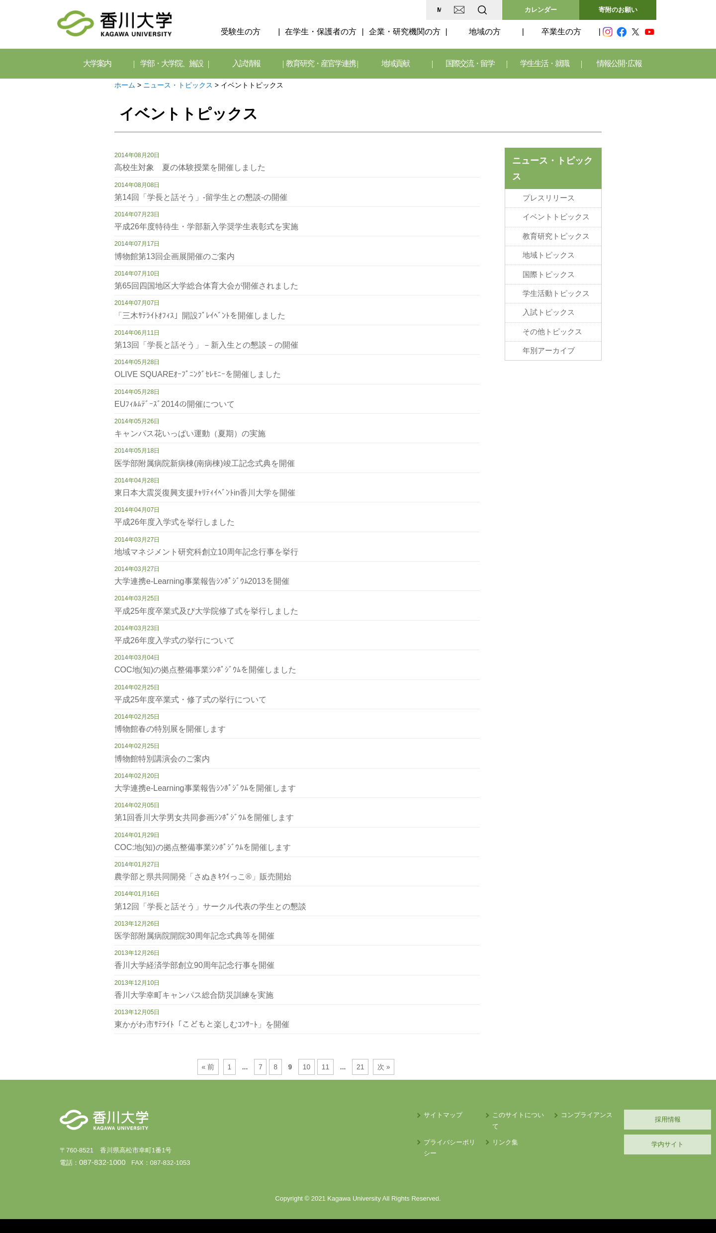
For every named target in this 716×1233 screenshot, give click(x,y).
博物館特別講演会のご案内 (162, 759)
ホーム (124, 85)
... (248, 1067)
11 (323, 1067)
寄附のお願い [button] (618, 9)
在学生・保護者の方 (321, 31)
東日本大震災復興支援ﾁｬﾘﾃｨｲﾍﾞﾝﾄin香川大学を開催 (204, 492)
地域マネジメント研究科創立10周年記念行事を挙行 (206, 552)
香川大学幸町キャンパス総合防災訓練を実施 (193, 995)
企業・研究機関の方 (405, 31)
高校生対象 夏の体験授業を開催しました (190, 167)
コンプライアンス (512, 1115)
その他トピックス (552, 324)
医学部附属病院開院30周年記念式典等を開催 (194, 936)
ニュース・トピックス (178, 85)
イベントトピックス (556, 215)
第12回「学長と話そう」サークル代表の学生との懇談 (210, 906)
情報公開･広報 (619, 63)
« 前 (212, 1067)
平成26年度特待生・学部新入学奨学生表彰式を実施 (206, 226)
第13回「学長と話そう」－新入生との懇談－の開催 (206, 345)
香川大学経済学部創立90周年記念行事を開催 (194, 965)
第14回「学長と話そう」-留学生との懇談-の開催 (200, 197)
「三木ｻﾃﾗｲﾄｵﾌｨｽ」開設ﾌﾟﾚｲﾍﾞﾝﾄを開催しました (199, 315)
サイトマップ (343, 1115)
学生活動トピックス (556, 287)
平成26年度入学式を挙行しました (174, 522)
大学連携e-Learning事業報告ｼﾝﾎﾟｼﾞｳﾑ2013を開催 (201, 581)
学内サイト (609, 1144)
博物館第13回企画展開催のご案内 (174, 256)
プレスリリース (549, 197)
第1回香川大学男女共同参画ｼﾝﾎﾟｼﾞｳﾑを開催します (204, 817)
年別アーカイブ (549, 342)
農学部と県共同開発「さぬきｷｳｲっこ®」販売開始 (202, 876)
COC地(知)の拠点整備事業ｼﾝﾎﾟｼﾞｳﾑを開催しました (205, 669)
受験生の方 (241, 31)
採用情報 (609, 1119)
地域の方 (485, 31)
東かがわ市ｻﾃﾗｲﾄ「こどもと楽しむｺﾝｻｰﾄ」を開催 (201, 1024)
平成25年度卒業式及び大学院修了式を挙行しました (206, 611)
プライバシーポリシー (356, 1131)
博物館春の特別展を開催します (170, 729)
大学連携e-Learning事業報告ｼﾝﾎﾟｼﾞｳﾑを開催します (205, 788)
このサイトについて (434, 1115)
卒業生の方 (561, 31)
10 (305, 1067)
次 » (379, 1067)
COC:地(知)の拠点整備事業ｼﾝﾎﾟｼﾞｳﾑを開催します (202, 847)
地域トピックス (549, 252)
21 (356, 1067)
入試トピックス (549, 306)
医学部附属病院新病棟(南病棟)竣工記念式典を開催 (204, 463)
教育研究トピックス (556, 233)
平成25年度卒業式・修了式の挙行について (190, 699)
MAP (365, 9)
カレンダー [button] (541, 9)
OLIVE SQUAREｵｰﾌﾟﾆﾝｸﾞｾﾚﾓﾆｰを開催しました (197, 374)
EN (443, 9)
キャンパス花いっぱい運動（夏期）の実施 (190, 433)
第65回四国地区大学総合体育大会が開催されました (206, 286)
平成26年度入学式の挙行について (174, 640)
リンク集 (418, 1131)
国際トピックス (549, 270)
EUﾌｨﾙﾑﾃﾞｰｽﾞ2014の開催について (174, 404)
